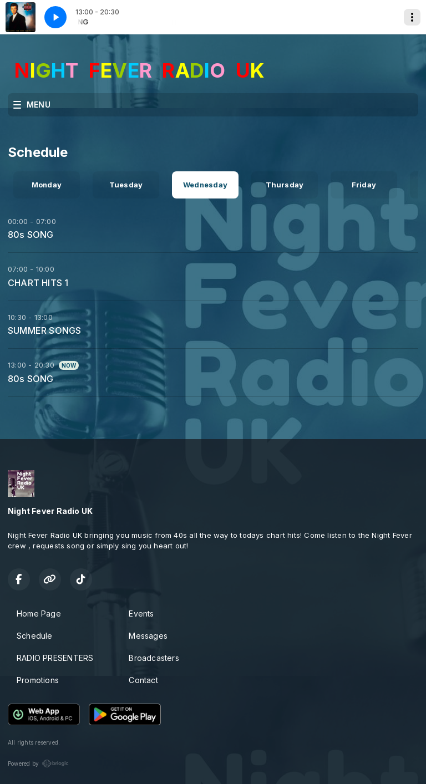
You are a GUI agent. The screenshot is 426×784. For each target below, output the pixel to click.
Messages (148, 635)
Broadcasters (154, 658)
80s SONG (31, 234)
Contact (143, 680)
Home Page (39, 613)
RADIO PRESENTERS (55, 658)
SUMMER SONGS (45, 330)
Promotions (38, 680)
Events (141, 613)
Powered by (38, 763)
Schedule (35, 635)
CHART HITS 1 (38, 282)
